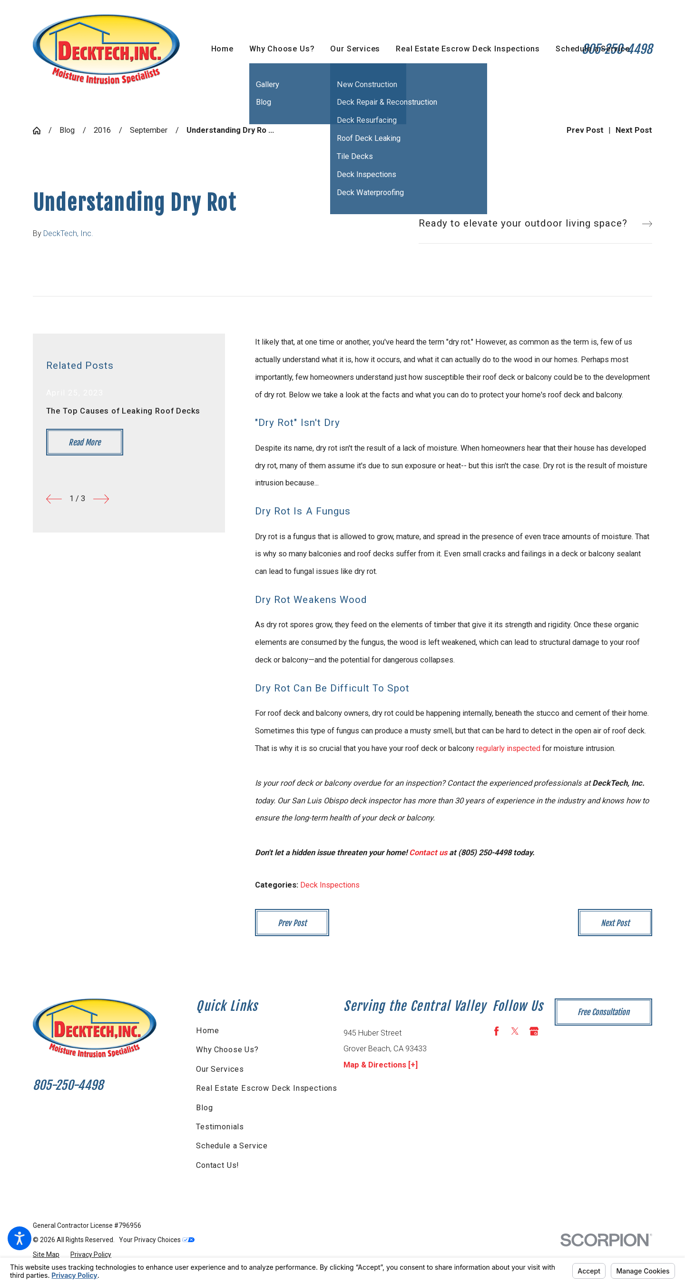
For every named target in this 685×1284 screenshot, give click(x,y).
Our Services (220, 1069)
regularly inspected (508, 748)
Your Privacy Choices (157, 1240)
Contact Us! (217, 1165)
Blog (67, 130)
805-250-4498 (68, 1085)
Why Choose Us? (227, 1049)
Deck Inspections (330, 884)
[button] (19, 1238)
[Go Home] (41, 130)
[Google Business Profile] (533, 1031)
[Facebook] (496, 1031)
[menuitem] (222, 49)
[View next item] (101, 499)
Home (207, 1030)
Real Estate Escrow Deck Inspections (266, 1088)
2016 (102, 130)
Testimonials (220, 1126)
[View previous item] (54, 499)
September (148, 130)
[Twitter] (514, 1031)
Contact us (428, 852)
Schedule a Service (232, 1145)
